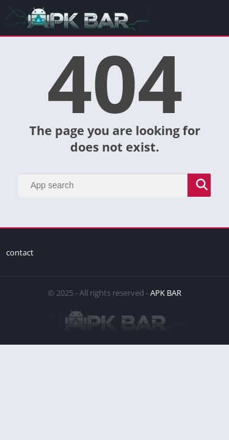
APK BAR (165, 292)
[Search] (114, 185)
